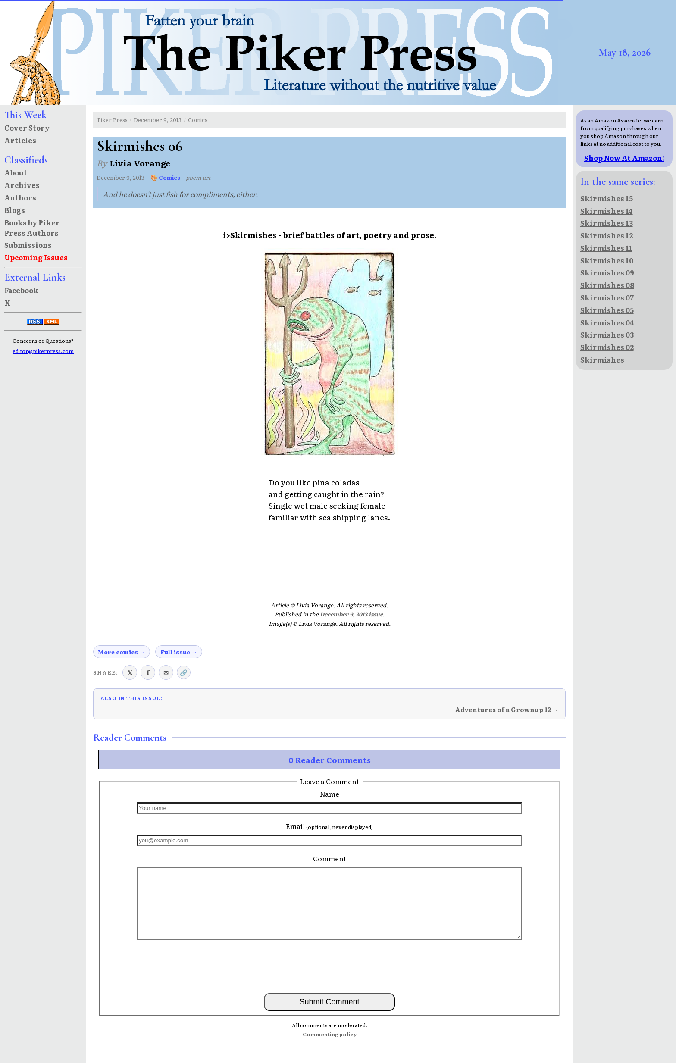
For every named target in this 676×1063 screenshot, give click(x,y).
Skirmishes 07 (607, 297)
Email (329, 826)
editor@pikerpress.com (43, 351)
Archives (22, 185)
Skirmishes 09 (607, 272)
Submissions (28, 245)
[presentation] (329, 966)
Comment (329, 858)
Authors (20, 197)
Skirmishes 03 (607, 334)
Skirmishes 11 (606, 248)
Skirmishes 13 (606, 223)
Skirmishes (602, 359)
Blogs (14, 210)
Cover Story (27, 127)
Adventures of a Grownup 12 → (506, 709)
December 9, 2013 (158, 120)
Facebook (21, 290)
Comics (197, 120)
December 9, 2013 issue (351, 614)
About (15, 172)
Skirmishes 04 (607, 322)
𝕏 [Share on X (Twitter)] (130, 672)
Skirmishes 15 (606, 198)
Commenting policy (330, 1034)
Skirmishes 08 (607, 285)
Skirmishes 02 (607, 347)
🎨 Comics (165, 177)
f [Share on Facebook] (148, 672)
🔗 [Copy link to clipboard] (184, 672)
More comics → (121, 651)
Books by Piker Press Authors (32, 227)
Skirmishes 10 (606, 260)
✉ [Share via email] (166, 672)
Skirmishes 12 (606, 235)
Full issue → (178, 651)
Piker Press (112, 120)
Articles (20, 140)
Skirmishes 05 (607, 310)
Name (329, 793)
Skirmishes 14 (606, 211)
